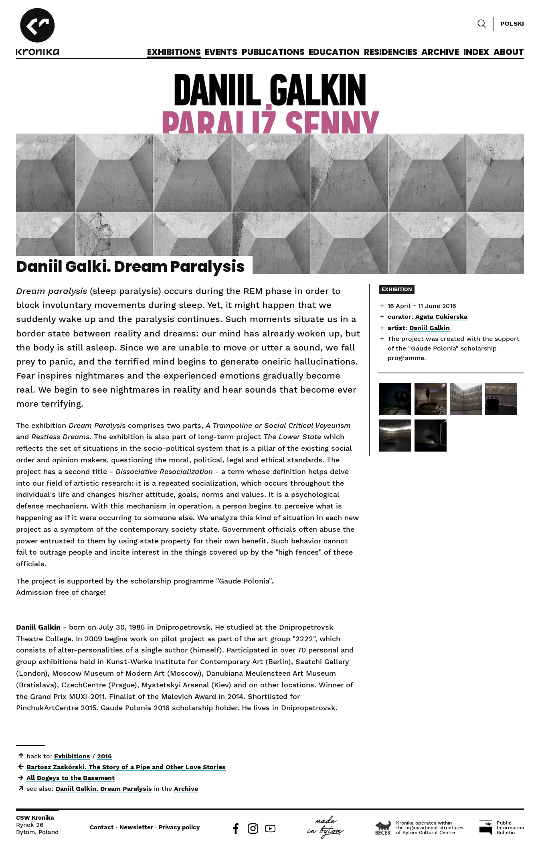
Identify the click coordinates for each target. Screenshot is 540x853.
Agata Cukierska (441, 316)
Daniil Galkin (429, 328)
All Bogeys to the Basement (70, 778)
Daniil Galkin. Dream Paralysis (104, 788)
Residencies (390, 52)
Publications (273, 52)
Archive (440, 52)
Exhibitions (174, 52)
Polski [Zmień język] (512, 23)
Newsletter (136, 827)
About (508, 52)
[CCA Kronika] (37, 33)
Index (476, 52)
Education (334, 52)
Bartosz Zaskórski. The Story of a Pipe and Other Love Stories (126, 767)
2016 (104, 756)
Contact (102, 827)
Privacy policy (179, 827)
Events (221, 52)
